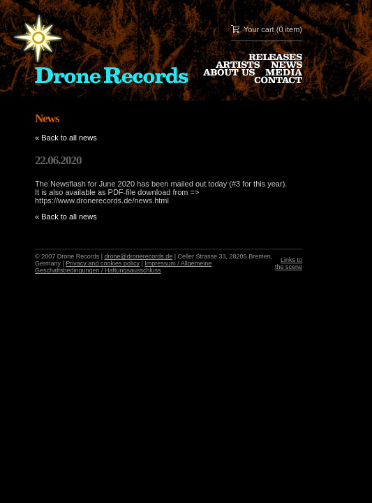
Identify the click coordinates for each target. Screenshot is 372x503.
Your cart (259, 29)
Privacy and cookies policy (103, 263)
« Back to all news (66, 137)
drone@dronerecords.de (139, 256)
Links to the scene (288, 263)
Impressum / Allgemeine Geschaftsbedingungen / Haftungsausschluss (123, 267)
